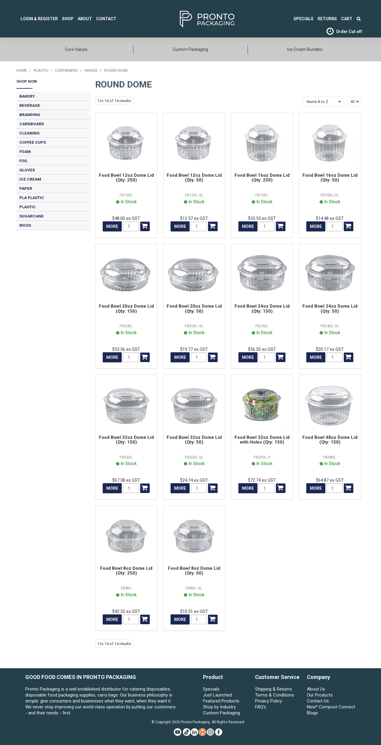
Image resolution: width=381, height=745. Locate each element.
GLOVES (27, 170)
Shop (68, 18)
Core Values (76, 49)
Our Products (320, 695)
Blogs (312, 713)
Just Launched (217, 695)
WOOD (25, 225)
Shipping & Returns (273, 689)
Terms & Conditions (274, 695)
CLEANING (29, 133)
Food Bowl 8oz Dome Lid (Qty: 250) (126, 571)
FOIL (23, 160)
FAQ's (260, 707)
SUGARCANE (31, 216)
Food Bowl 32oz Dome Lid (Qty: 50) (194, 440)
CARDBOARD (31, 123)
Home (21, 70)
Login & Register (39, 18)
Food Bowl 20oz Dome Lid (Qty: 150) (126, 308)
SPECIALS (303, 18)
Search (358, 19)
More (112, 226)
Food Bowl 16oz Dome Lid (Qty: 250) (262, 178)
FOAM (25, 151)
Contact (106, 18)
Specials (211, 689)
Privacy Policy (268, 701)
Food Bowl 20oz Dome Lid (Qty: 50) (194, 308)
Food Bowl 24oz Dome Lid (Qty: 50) (329, 308)
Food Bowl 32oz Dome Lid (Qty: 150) (126, 440)
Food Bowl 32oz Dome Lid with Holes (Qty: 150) (262, 440)
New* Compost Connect (331, 707)
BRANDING (29, 114)
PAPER (25, 188)
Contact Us (318, 701)
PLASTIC (41, 70)
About (85, 18)
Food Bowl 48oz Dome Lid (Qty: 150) (329, 440)
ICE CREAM (30, 179)
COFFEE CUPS (32, 142)
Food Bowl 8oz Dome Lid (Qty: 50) (194, 571)
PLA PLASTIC (31, 197)
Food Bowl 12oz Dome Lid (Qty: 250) (126, 178)
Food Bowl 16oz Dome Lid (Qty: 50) (329, 178)
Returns (327, 18)
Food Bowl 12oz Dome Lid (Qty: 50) (194, 178)
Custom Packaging (190, 49)
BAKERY (27, 96)
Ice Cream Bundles (304, 49)
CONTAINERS (66, 70)
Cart (346, 18)
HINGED (91, 70)
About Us (316, 689)
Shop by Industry (219, 707)
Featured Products (221, 701)
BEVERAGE (29, 105)
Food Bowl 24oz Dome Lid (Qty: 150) (262, 308)
